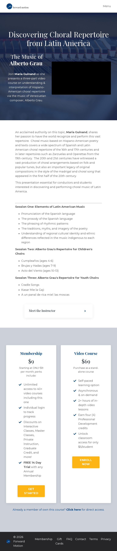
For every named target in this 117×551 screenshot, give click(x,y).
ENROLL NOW (86, 462)
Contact (80, 539)
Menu (107, 6)
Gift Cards (59, 541)
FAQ (69, 539)
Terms (93, 539)
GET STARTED (31, 491)
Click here (73, 509)
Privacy (106, 539)
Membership (43, 539)
